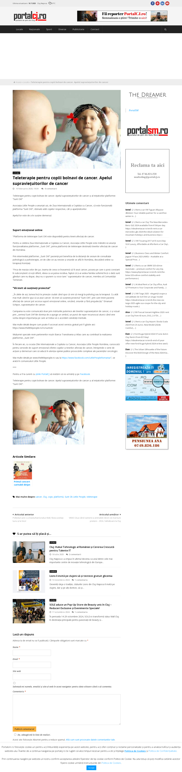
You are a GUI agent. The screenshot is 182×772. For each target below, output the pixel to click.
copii (50, 496)
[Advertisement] (91, 56)
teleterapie (92, 496)
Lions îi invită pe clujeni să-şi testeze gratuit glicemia (81, 576)
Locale (19, 29)
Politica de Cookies (135, 750)
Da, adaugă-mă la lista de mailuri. (32, 734)
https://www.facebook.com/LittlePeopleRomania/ (86, 357)
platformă (59, 496)
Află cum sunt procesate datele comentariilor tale (90, 739)
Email (16, 659)
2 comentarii (73, 554)
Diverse (62, 29)
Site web (17, 671)
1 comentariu (80, 580)
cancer (38, 496)
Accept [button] (91, 767)
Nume (16, 647)
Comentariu (19, 691)
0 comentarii (49, 188)
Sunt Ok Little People (75, 496)
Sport (49, 29)
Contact (95, 29)
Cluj (45, 496)
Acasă (18, 82)
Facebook (85, 374)
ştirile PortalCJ (42, 374)
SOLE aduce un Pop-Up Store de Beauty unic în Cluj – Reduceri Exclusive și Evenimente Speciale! (81, 606)
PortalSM (133, 110)
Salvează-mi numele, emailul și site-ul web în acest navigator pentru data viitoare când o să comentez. (62, 686)
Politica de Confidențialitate (163, 750)
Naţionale (34, 29)
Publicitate (78, 29)
